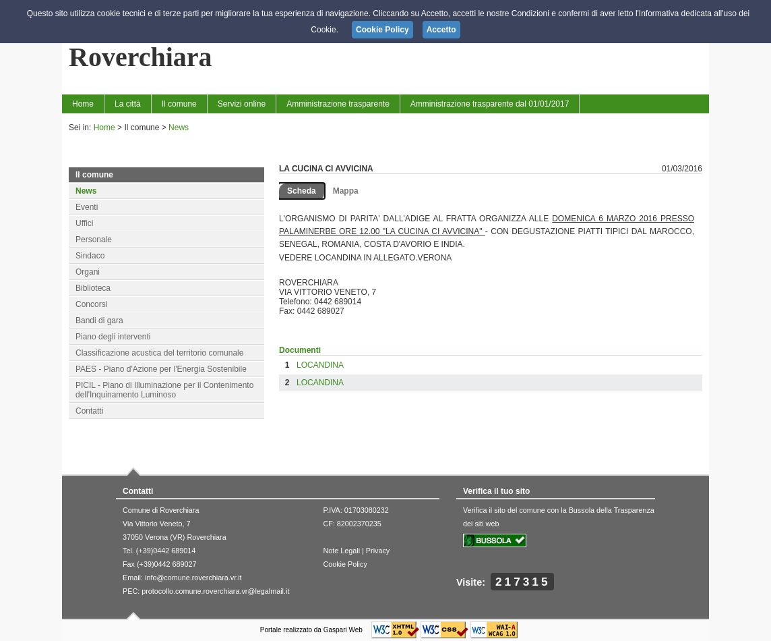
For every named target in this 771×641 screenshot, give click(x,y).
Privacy (378, 551)
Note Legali (341, 551)
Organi (87, 272)
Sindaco (89, 255)
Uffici (84, 223)
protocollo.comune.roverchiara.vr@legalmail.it (215, 591)
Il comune (179, 104)
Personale (93, 239)
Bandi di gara (99, 320)
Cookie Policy (345, 564)
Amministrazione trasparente (338, 104)
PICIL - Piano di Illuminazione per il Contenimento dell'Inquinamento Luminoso (164, 390)
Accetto (441, 29)
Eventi (86, 207)
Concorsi (91, 304)
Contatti (89, 411)
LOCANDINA (320, 365)
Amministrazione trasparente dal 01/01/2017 (489, 104)
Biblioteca (93, 288)
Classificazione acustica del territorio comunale (159, 353)
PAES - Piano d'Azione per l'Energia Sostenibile (161, 369)
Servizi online (242, 104)
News (178, 127)
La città (128, 104)
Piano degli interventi (112, 336)
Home (83, 104)
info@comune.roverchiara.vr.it (193, 578)
